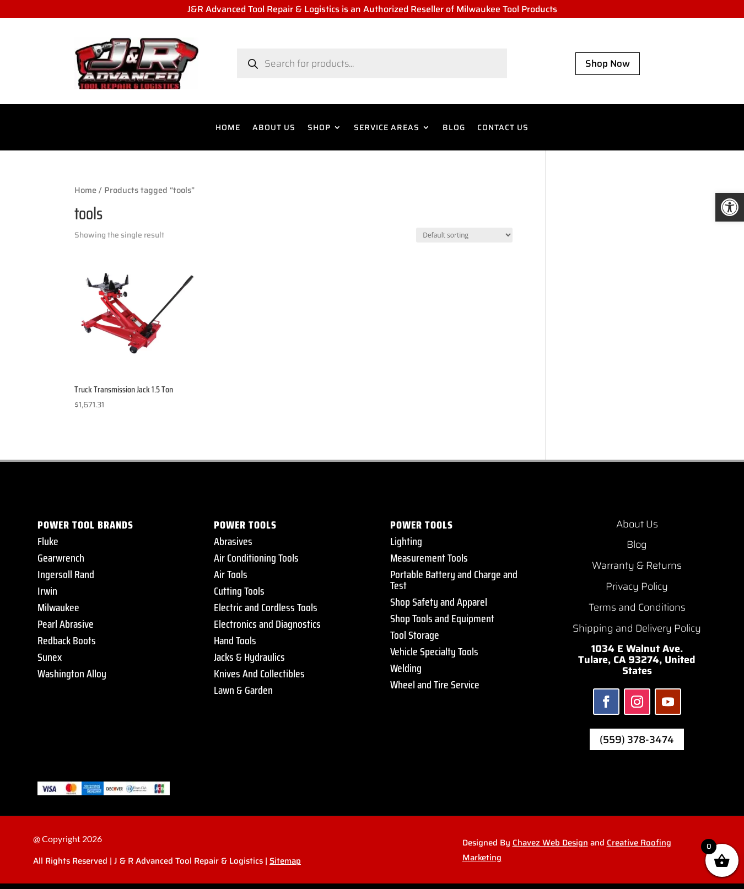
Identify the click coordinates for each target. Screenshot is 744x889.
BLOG (454, 128)
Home (85, 190)
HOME (227, 128)
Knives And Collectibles (259, 673)
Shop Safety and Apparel (438, 602)
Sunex (49, 657)
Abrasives (233, 541)
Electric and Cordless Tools (265, 607)
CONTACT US (503, 128)
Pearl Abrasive (65, 624)
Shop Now (607, 63)
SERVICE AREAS (386, 128)
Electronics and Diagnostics (267, 624)
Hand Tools (235, 640)
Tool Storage (414, 635)
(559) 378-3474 (637, 739)
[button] (729, 207)
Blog (637, 544)
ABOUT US (273, 128)
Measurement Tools (429, 558)
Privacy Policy (637, 586)
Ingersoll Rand (65, 574)
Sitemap (285, 861)
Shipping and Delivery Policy (637, 628)
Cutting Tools (239, 591)
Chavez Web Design (550, 842)
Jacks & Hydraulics (249, 657)
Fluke (47, 541)
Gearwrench (60, 558)
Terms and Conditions (637, 607)
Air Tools (230, 574)
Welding (406, 668)
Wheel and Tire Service (434, 684)
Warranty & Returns (637, 565)
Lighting (406, 541)
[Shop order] (464, 235)
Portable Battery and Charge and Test (453, 579)
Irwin (47, 591)
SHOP (319, 128)
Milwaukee (58, 607)
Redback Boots (66, 640)
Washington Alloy (71, 673)
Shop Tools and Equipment (442, 618)
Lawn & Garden (243, 690)
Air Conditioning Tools (256, 558)
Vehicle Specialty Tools (434, 651)
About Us (637, 524)
